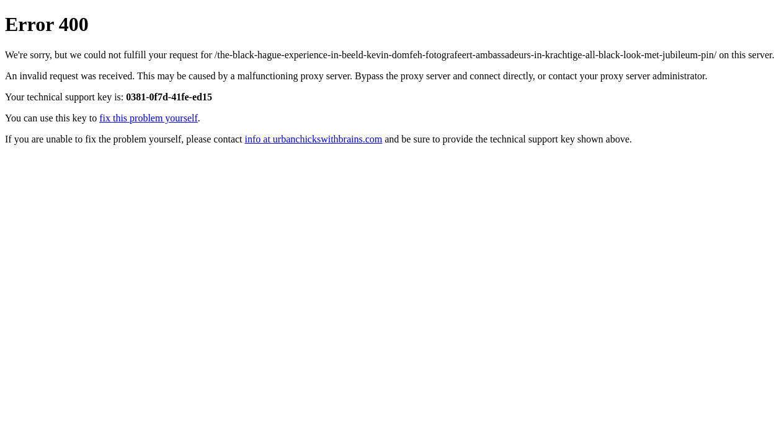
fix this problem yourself (148, 118)
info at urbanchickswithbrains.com (314, 139)
